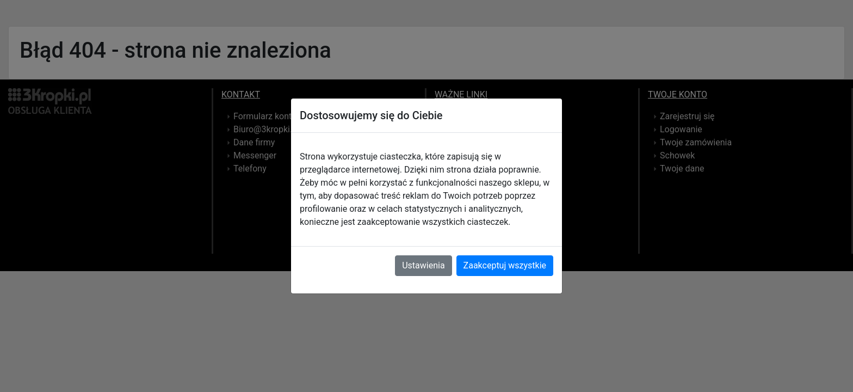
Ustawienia (423, 265)
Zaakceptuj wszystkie (504, 265)
